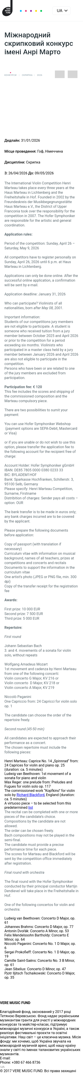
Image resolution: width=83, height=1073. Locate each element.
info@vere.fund (23, 1058)
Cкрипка (27, 75)
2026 (39, 75)
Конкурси (10, 75)
